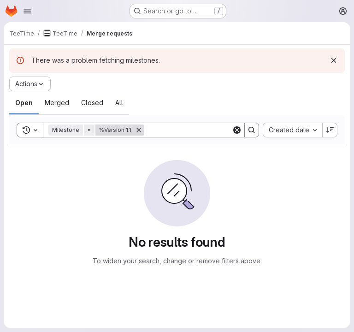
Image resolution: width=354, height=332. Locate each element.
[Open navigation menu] (27, 11)
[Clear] (236, 130)
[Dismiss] (333, 60)
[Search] (201, 130)
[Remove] (138, 130)
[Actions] (30, 84)
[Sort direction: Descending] (330, 130)
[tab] (24, 102)
